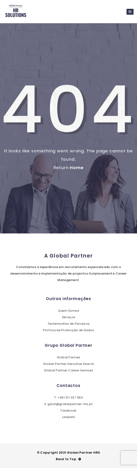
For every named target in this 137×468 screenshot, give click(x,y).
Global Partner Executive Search (68, 364)
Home (77, 167)
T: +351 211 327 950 (68, 397)
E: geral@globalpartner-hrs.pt (68, 404)
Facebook (68, 410)
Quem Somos (68, 310)
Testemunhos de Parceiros (68, 323)
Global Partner (68, 357)
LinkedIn (68, 417)
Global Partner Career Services (68, 370)
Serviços (68, 317)
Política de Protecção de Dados (68, 330)
